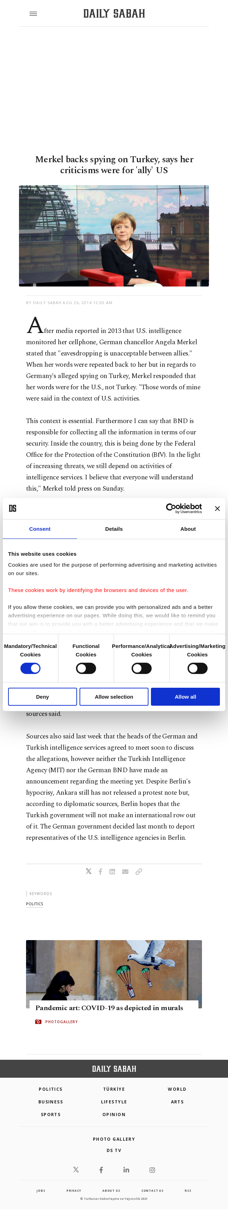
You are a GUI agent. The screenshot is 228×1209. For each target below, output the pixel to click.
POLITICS (51, 1089)
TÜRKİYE (114, 1089)
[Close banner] (217, 508)
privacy (73, 1190)
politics (34, 903)
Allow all (185, 697)
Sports (51, 1114)
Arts (177, 1102)
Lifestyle (114, 1102)
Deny (42, 697)
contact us (152, 1190)
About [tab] (188, 528)
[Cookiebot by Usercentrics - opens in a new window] (171, 508)
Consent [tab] (40, 528)
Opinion (114, 1114)
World (177, 1089)
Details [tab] (114, 528)
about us (111, 1190)
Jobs (41, 1190)
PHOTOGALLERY (61, 1021)
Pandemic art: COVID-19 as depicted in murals (109, 1008)
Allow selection (114, 697)
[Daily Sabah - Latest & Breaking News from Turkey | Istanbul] (114, 13)
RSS (188, 1190)
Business (50, 1102)
